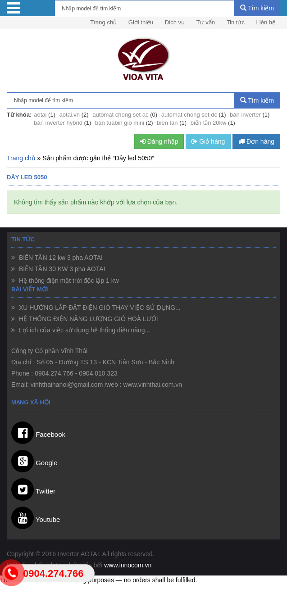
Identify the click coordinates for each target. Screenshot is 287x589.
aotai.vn (69, 114)
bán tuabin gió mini (119, 122)
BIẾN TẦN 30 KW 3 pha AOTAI (61, 268)
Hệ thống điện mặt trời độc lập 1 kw (68, 280)
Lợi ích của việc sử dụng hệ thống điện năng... (83, 330)
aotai (40, 114)
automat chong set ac (120, 114)
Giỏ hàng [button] (208, 141)
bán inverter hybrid (58, 122)
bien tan (167, 122)
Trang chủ (103, 22)
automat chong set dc (189, 114)
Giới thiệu (140, 22)
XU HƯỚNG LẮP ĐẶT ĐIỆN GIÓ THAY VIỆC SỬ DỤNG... (99, 307)
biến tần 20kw (209, 122)
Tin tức (236, 22)
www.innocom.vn (127, 565)
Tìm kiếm (257, 8)
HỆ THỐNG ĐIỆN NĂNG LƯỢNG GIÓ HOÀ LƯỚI (87, 318)
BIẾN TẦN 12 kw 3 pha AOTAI (60, 257)
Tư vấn (205, 22)
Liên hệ (265, 22)
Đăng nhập (159, 141)
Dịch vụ (175, 22)
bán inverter (245, 114)
